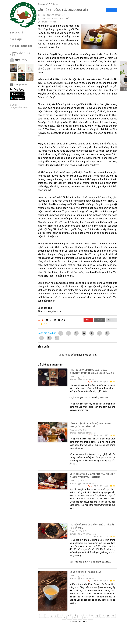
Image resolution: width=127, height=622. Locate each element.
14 (108, 616)
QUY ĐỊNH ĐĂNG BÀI (21, 46)
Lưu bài (99, 320)
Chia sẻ (54, 4)
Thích (88, 320)
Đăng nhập (64, 354)
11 (92, 616)
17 (69, 618)
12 (97, 616)
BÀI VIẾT (66, 19)
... (80, 618)
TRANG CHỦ (16, 32)
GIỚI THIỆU (16, 39)
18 (75, 618)
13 (103, 616)
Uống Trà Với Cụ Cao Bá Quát (85, 572)
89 (85, 618)
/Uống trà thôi (18, 84)
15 (113, 616)
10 (86, 616)
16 (64, 618)
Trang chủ (43, 4)
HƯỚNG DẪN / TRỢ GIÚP (20, 54)
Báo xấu (111, 320)
